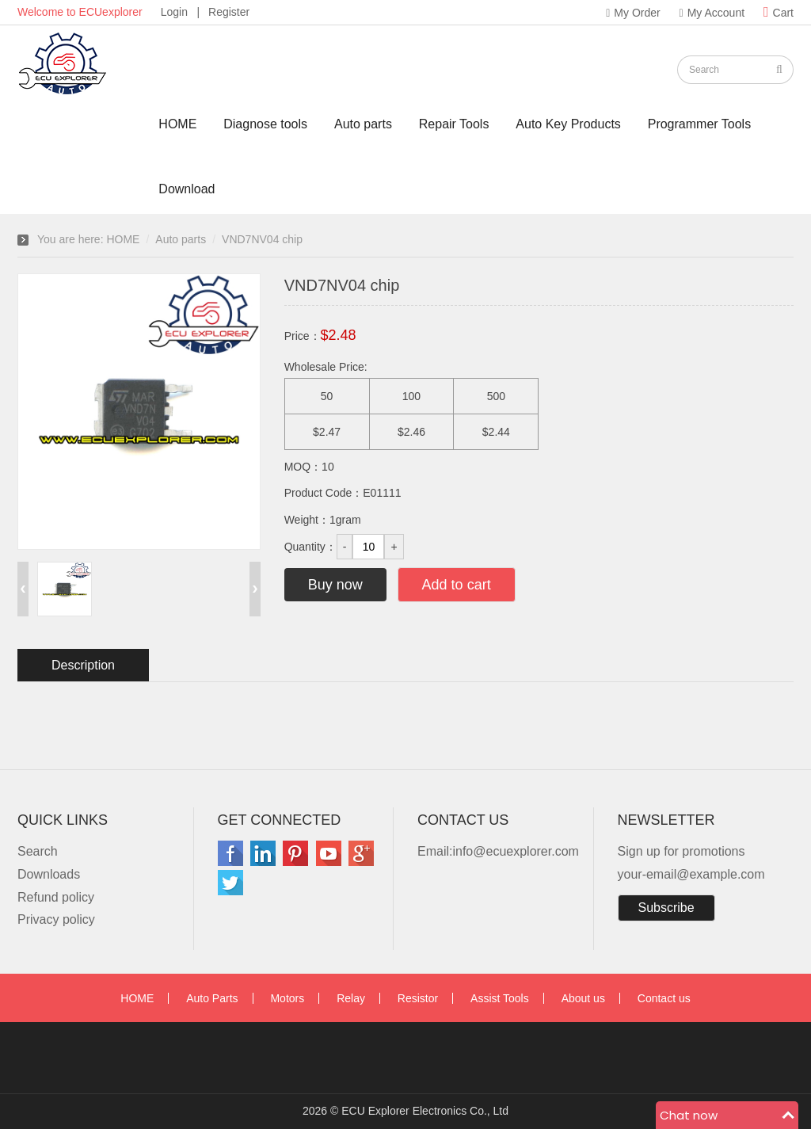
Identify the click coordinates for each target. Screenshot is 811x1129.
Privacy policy (56, 919)
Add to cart (456, 585)
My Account (712, 12)
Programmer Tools (699, 124)
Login (174, 12)
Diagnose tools (265, 124)
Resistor (418, 998)
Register (228, 12)
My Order (633, 12)
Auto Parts (212, 998)
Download (186, 189)
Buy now (335, 585)
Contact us (664, 998)
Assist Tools (499, 998)
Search (37, 851)
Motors (287, 998)
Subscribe (666, 907)
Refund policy (55, 897)
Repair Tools (454, 124)
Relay (351, 998)
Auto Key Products (568, 124)
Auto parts (363, 124)
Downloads (48, 874)
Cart (778, 12)
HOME (177, 124)
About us (583, 998)
